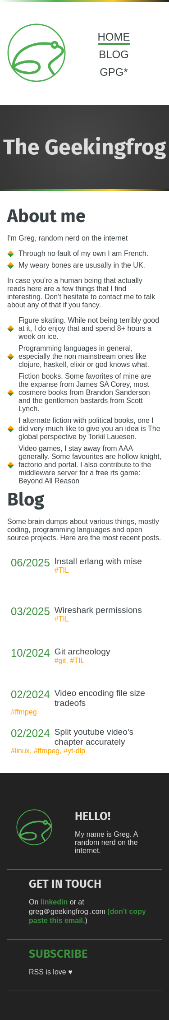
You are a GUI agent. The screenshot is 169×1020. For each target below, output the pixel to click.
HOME (114, 37)
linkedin (54, 902)
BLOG (114, 54)
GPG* (114, 72)
